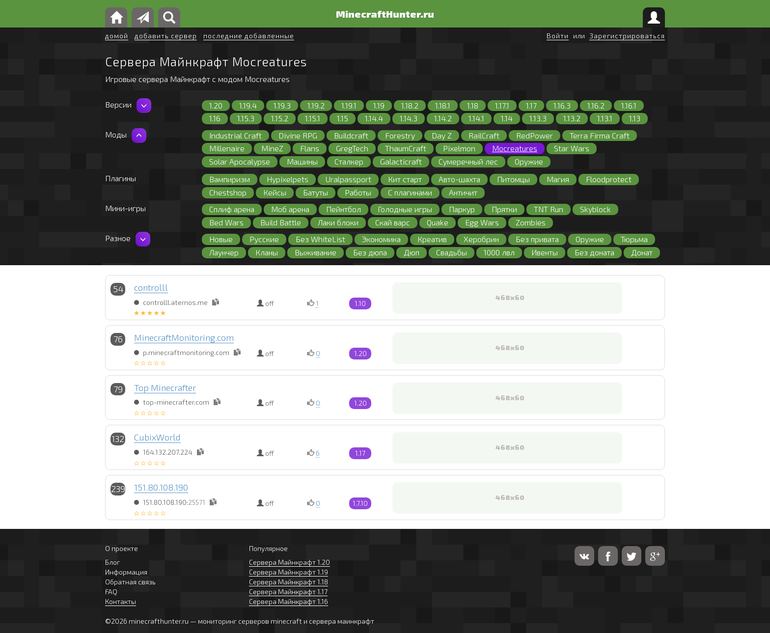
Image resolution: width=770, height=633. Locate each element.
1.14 (507, 118)
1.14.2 (443, 118)
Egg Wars (482, 222)
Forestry (400, 135)
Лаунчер (224, 252)
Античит (463, 192)
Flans (309, 148)
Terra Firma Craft (600, 135)
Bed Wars (226, 222)
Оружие (529, 161)
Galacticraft (401, 161)
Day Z (442, 135)
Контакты (120, 601)
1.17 (531, 105)
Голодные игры (405, 209)
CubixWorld (157, 437)
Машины (302, 161)
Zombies (531, 222)
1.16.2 (596, 105)
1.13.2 (571, 118)
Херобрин (481, 239)
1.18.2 (409, 105)
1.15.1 (312, 118)
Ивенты (544, 252)
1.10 (360, 303)
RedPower (534, 135)
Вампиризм (229, 179)
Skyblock (595, 209)
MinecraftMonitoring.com (184, 337)
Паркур (462, 209)
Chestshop (228, 192)
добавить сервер (166, 35)
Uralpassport (348, 179)
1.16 (214, 118)
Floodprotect (609, 179)
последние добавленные (248, 35)
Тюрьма (634, 239)
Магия (558, 179)
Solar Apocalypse (239, 161)
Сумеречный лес (468, 161)
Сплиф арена (231, 209)
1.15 (342, 118)
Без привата (537, 239)
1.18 (472, 105)
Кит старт (405, 179)
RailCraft (483, 135)
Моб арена (290, 209)
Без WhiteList (320, 239)
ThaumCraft (405, 148)
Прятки (504, 209)
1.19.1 (349, 105)
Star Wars (571, 148)
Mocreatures (514, 148)
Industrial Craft (235, 135)
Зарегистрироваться (627, 35)
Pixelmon (459, 148)
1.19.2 (316, 105)
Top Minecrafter (165, 387)
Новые (221, 239)
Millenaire (227, 148)
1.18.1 (442, 105)
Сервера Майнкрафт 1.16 (288, 601)
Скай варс (392, 222)
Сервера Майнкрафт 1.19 (288, 572)
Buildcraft (351, 135)
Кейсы (274, 192)
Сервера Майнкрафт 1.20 (289, 562)
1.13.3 (538, 118)
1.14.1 (476, 118)
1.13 (634, 118)
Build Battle (280, 222)
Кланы (266, 252)
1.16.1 (628, 105)
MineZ (272, 148)
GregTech (352, 148)
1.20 (215, 105)
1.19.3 (282, 105)
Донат (642, 252)
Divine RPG (297, 135)
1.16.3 (562, 105)
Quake (437, 222)
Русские (264, 239)
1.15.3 (245, 118)
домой (116, 35)
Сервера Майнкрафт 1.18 (288, 582)
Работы (358, 192)
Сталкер (348, 161)
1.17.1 (502, 105)
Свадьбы (451, 252)
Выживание (315, 252)
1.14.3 (408, 118)
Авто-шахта (459, 179)
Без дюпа (370, 252)
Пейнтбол (343, 209)
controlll (151, 287)
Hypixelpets (287, 179)
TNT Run (548, 209)
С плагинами (410, 192)
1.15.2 (279, 118)
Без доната (594, 252)
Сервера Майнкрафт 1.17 (288, 591)
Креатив (432, 239)
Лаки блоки (338, 222)
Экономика (381, 239)
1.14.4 (374, 118)
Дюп (411, 252)
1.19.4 (248, 105)
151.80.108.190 (161, 487)
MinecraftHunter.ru (385, 14)
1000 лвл (499, 252)
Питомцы (513, 179)
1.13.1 (604, 118)
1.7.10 (360, 503)
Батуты (315, 192)
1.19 (379, 105)
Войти (558, 35)
